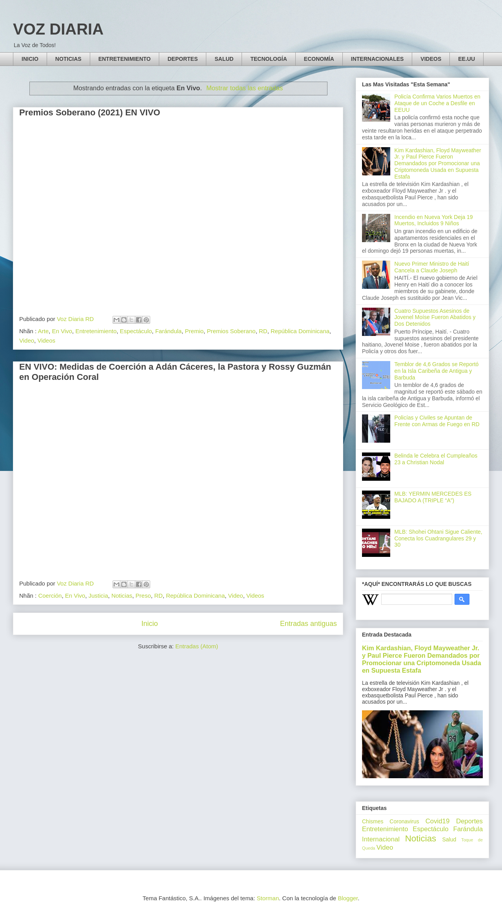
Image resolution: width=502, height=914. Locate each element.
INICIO (30, 59)
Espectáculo (136, 331)
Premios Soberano (231, 331)
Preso (143, 595)
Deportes (469, 821)
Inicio (149, 624)
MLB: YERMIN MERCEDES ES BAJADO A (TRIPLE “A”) (433, 497)
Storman (268, 898)
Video (26, 340)
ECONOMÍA (319, 59)
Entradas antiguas (308, 624)
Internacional (381, 839)
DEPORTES (182, 59)
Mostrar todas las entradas (244, 87)
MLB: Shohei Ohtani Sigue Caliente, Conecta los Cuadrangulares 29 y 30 (438, 538)
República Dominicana (300, 331)
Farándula (168, 331)
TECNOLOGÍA (268, 59)
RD (263, 331)
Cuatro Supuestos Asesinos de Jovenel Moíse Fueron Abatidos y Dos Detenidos (435, 317)
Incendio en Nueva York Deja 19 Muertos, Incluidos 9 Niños (434, 220)
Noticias (121, 595)
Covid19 (438, 821)
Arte (43, 331)
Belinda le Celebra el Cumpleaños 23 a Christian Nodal (436, 458)
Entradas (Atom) (196, 646)
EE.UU (466, 59)
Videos (46, 340)
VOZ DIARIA (58, 29)
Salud (449, 839)
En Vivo (62, 331)
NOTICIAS (68, 59)
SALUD (224, 59)
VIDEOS (430, 59)
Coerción (50, 595)
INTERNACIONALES (377, 59)
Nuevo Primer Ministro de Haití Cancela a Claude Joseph (432, 267)
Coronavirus (404, 821)
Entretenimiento (95, 331)
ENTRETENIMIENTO (124, 59)
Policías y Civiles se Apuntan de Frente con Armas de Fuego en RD (437, 420)
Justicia (98, 595)
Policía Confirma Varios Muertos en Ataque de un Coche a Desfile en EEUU (437, 103)
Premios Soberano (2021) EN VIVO (89, 112)
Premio (194, 331)
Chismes (372, 821)
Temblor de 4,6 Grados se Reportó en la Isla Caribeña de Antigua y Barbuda (437, 371)
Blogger (348, 898)
